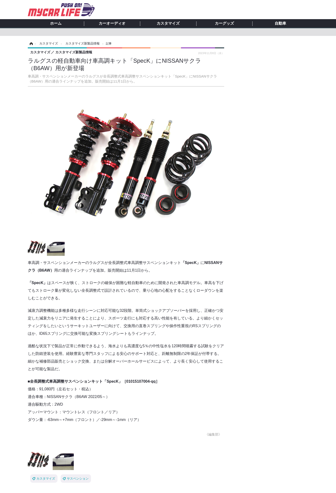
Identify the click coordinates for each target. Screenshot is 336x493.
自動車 (280, 23)
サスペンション (78, 478)
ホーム (56, 23)
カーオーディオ (112, 23)
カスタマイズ (168, 23)
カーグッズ (224, 23)
